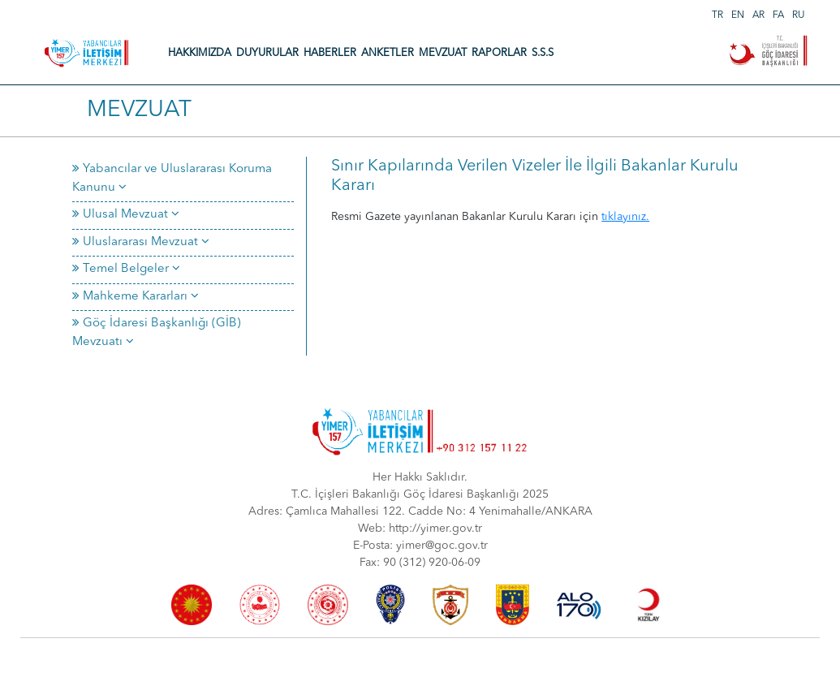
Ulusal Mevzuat (125, 215)
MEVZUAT (443, 53)
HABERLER (330, 53)
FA (778, 15)
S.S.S (543, 53)
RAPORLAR (499, 53)
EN (737, 15)
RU (798, 15)
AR (758, 15)
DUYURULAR (267, 53)
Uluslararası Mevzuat (140, 242)
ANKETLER (387, 53)
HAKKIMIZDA (199, 53)
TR (717, 15)
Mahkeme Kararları (135, 297)
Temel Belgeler (126, 269)
